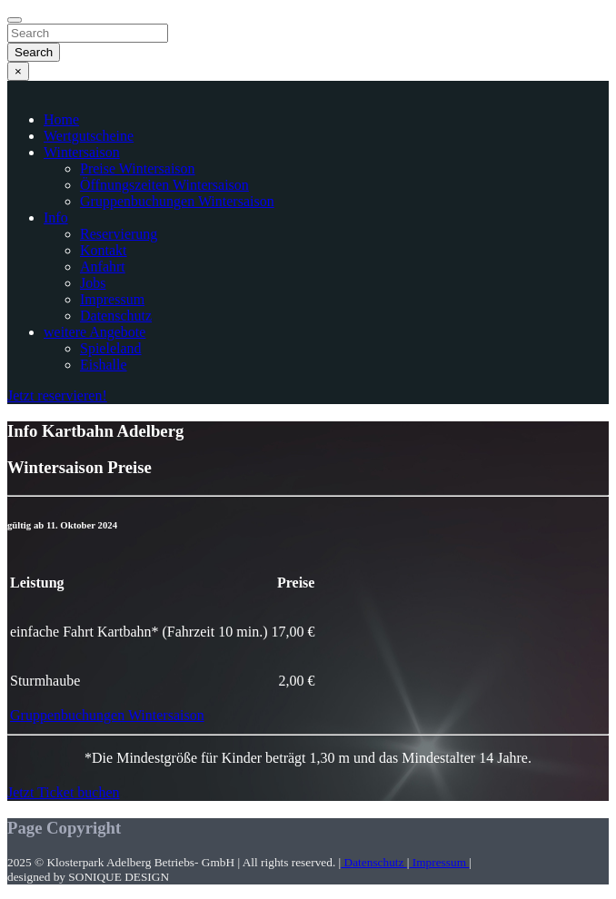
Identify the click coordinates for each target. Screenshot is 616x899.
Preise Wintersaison (137, 168)
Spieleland (111, 348)
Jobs (92, 283)
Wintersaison (82, 152)
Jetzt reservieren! (57, 395)
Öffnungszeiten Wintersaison (164, 185)
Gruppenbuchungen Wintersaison (177, 201)
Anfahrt (102, 266)
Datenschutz (116, 315)
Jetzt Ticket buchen (63, 792)
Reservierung (118, 234)
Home (61, 119)
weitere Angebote (94, 332)
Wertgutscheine (89, 135)
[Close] (14, 20)
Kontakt (103, 250)
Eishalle (103, 364)
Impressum (112, 299)
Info (56, 217)
